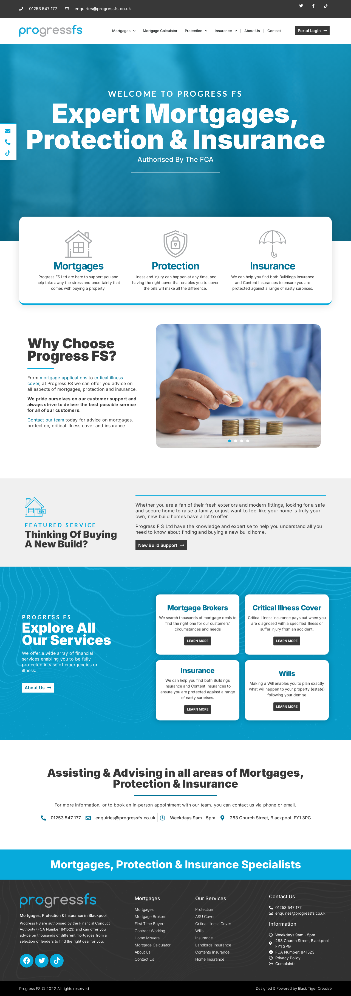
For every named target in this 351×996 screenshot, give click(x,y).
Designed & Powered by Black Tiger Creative (294, 988)
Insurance (226, 31)
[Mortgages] (78, 244)
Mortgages (123, 31)
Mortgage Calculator (160, 30)
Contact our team (45, 420)
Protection (196, 31)
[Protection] (175, 244)
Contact (274, 30)
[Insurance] (272, 244)
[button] (229, 441)
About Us (252, 30)
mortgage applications (63, 377)
